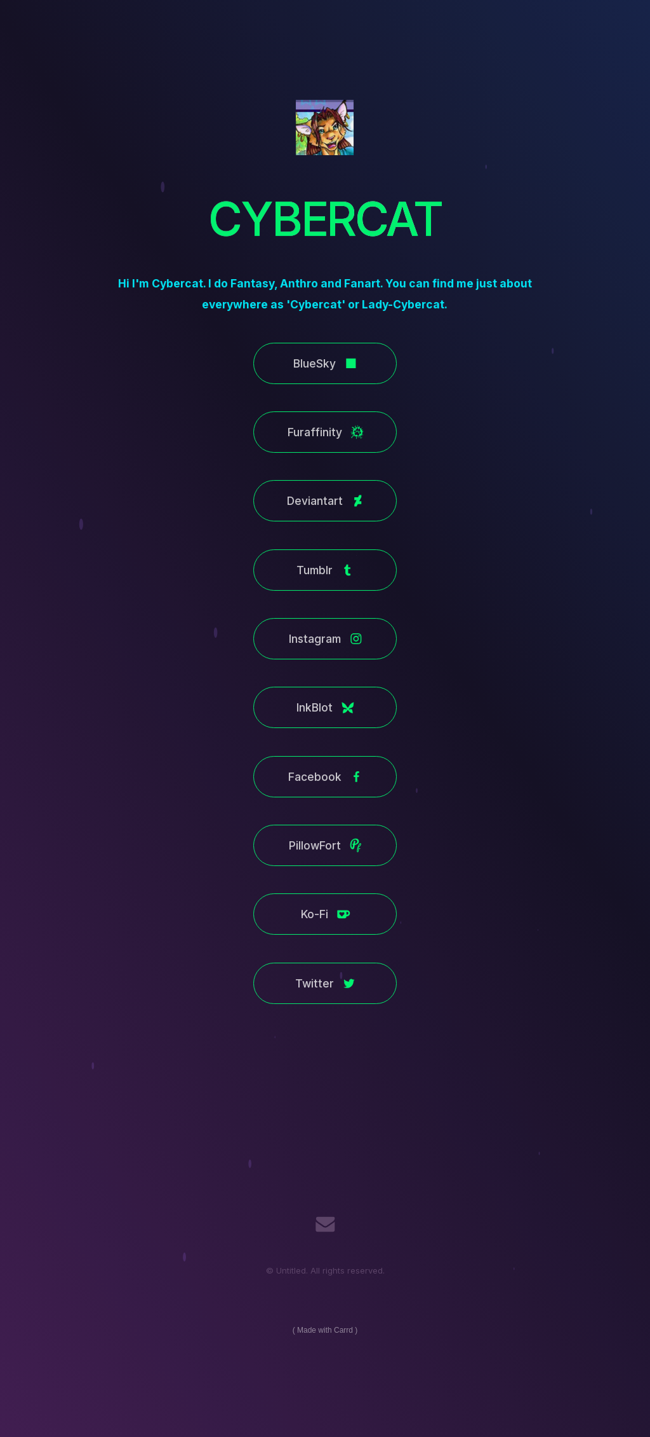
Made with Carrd (325, 1330)
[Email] (325, 1224)
